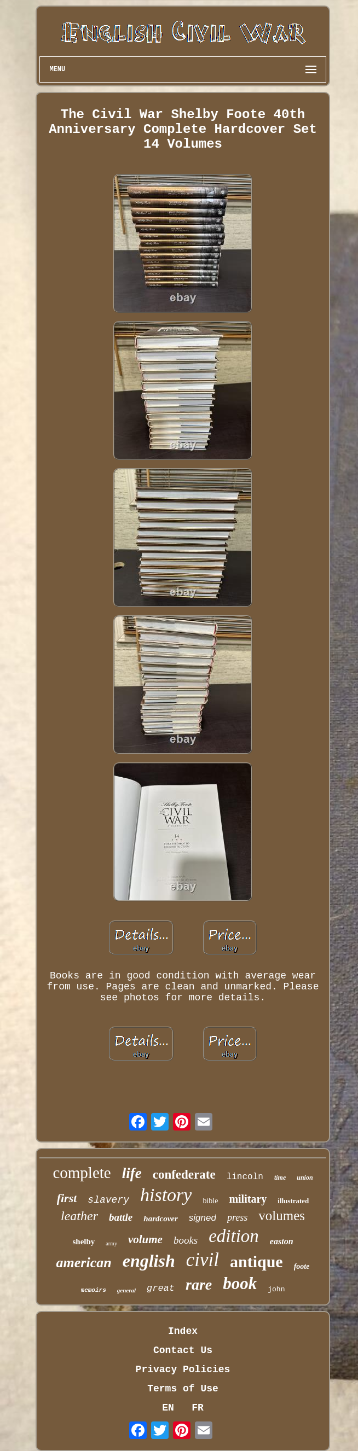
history (166, 1195)
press (237, 1217)
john (276, 1289)
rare (199, 1284)
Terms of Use (182, 1388)
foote (302, 1266)
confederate (184, 1174)
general (126, 1290)
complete (82, 1172)
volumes (281, 1215)
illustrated (293, 1201)
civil (202, 1260)
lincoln (245, 1177)
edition (234, 1236)
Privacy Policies (183, 1369)
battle (120, 1217)
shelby (83, 1241)
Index (183, 1331)
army (111, 1243)
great (161, 1288)
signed (202, 1218)
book (240, 1283)
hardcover (160, 1218)
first (67, 1198)
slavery (108, 1199)
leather (79, 1216)
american (84, 1263)
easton (281, 1241)
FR (198, 1407)
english (149, 1261)
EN (168, 1407)
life (132, 1173)
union (305, 1177)
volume (145, 1239)
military (248, 1199)
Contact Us (182, 1350)
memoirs (93, 1290)
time (280, 1177)
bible (210, 1201)
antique (256, 1261)
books (186, 1240)
